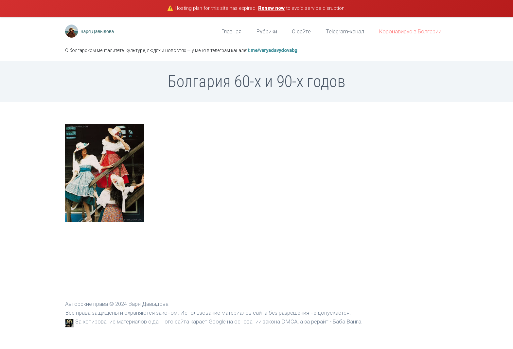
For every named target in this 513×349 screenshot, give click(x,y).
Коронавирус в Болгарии (410, 31)
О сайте (301, 31)
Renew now (271, 8)
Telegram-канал (345, 31)
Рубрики (266, 31)
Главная (231, 31)
